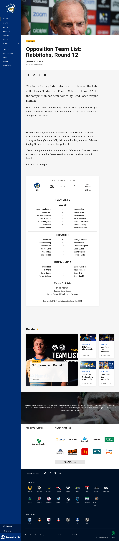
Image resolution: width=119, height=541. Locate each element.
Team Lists (31, 41)
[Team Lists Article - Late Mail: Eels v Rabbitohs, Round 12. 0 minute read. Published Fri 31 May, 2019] (106, 346)
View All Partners (70, 462)
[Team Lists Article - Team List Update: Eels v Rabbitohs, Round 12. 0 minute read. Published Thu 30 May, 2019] (88, 373)
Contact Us (61, 535)
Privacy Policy (39, 535)
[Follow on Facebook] (50, 473)
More (11, 43)
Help (54, 535)
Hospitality (7, 65)
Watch (6, 23)
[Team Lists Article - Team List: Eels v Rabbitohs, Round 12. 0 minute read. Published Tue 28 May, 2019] (106, 373)
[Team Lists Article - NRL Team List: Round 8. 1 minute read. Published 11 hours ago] (52, 360)
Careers (48, 535)
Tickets (6, 49)
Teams (6, 35)
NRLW (5, 39)
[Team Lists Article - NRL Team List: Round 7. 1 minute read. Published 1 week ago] (88, 346)
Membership (8, 53)
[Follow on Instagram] (60, 473)
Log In (7, 531)
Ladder (6, 31)
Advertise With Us (71, 535)
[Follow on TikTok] (45, 473)
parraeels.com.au (34, 61)
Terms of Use (29, 535)
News (5, 19)
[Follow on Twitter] (55, 473)
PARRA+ (6, 61)
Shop (5, 57)
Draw (5, 27)
